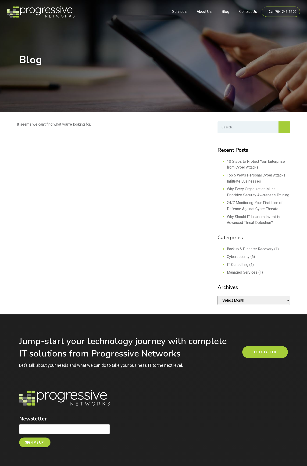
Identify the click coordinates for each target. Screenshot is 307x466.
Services (179, 11)
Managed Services (242, 272)
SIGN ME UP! (35, 442)
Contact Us (248, 11)
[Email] (64, 429)
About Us (204, 11)
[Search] (284, 127)
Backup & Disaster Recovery (250, 249)
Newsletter (33, 418)
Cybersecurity (238, 256)
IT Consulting (237, 264)
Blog (225, 11)
